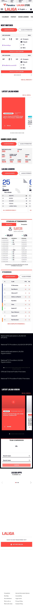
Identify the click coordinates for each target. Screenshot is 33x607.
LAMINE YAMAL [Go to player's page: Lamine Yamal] (13, 206)
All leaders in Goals (9, 210)
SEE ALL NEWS (26, 95)
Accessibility (18, 595)
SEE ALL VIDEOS (26, 393)
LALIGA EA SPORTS (9, 29)
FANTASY (13, 17)
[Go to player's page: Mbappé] (22, 185)
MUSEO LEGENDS (23, 17)
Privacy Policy (19, 601)
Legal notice (18, 598)
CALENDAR (5, 17)
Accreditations (8, 598)
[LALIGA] (11, 9)
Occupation (24, 224)
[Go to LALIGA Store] (16, 5)
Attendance (9, 224)
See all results (26, 79)
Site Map (6, 595)
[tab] (9, 30)
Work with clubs (8, 603)
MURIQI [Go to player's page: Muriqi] (11, 198)
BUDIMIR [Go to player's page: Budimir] (11, 200)
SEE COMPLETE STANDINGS (16, 324)
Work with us (7, 601)
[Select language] (23, 9)
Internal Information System (22, 593)
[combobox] (16, 455)
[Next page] (30, 483)
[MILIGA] (30, 9)
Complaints (7, 593)
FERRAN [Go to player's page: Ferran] (11, 203)
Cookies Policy (19, 603)
